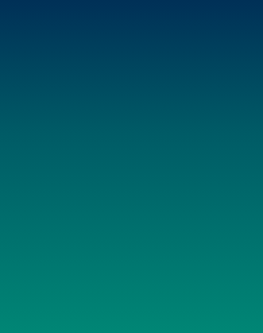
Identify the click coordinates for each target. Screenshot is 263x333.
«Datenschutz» (251, 320)
